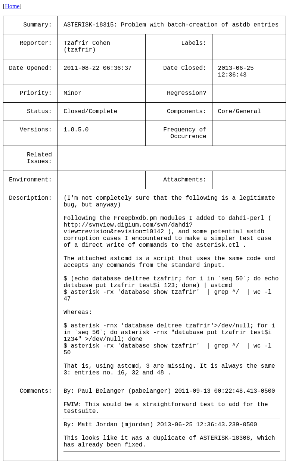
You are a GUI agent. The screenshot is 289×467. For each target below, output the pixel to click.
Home (12, 6)
